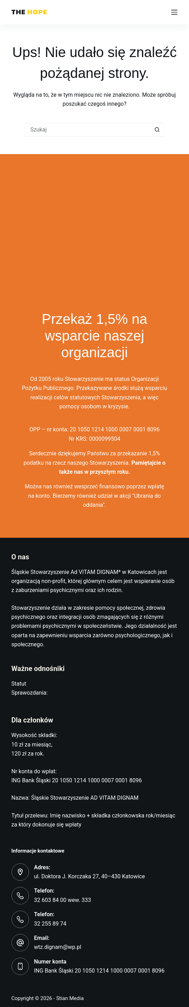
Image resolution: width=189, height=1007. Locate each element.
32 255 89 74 (50, 923)
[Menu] (174, 12)
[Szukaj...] (87, 130)
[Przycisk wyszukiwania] (157, 130)
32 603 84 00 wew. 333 (62, 900)
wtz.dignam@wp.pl (57, 947)
